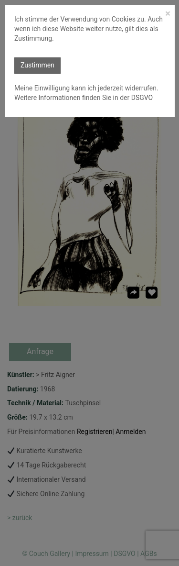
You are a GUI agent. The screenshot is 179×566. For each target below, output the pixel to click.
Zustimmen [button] (37, 65)
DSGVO (141, 97)
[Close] (167, 14)
